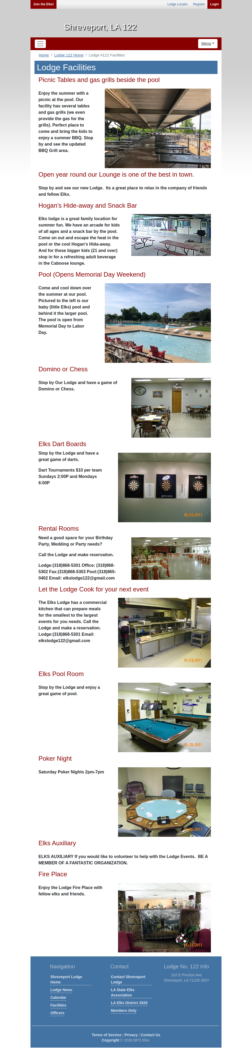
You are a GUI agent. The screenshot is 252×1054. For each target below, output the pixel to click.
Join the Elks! (43, 4)
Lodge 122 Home (68, 55)
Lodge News (61, 990)
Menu (206, 43)
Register (199, 4)
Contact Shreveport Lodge (128, 979)
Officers (57, 1013)
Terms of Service (106, 1035)
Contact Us (150, 1035)
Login (214, 4)
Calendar (58, 997)
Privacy (131, 1035)
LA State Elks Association (122, 992)
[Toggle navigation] (40, 44)
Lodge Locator (177, 4)
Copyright (110, 1040)
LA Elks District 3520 (129, 1003)
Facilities (58, 1005)
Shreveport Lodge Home (66, 979)
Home (44, 55)
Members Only (123, 1010)
